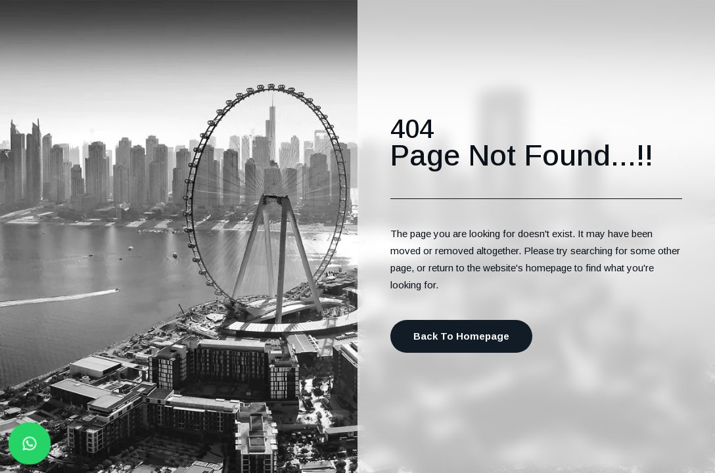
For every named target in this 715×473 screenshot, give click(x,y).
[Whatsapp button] (29, 443)
